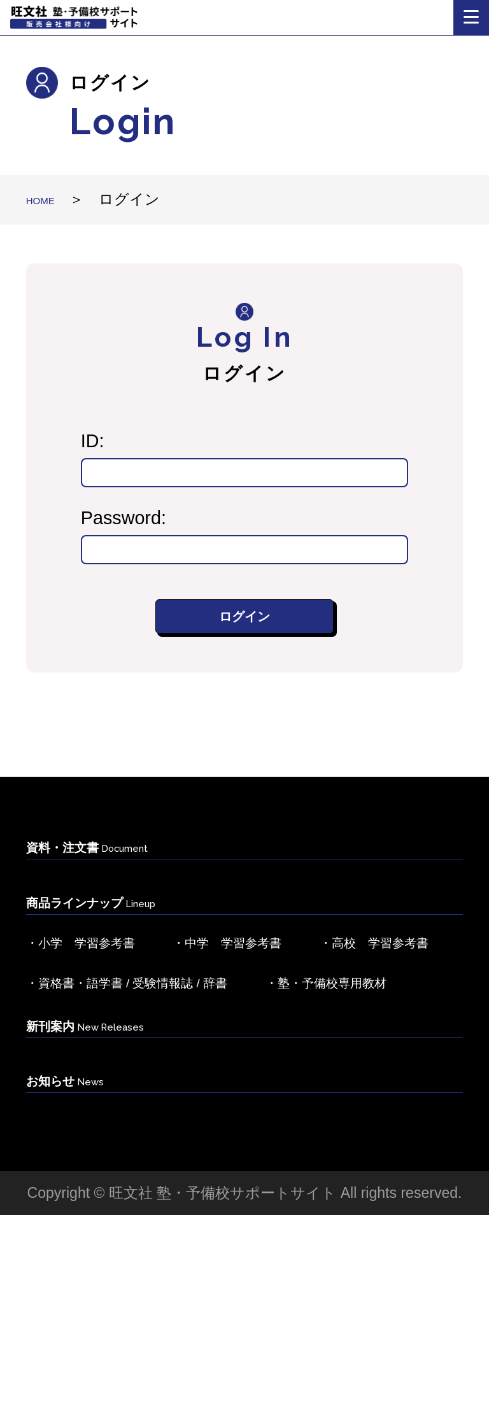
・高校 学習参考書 (109, 1051)
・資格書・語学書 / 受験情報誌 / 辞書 (180, 1102)
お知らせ (86, 1286)
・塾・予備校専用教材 (118, 1153)
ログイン (244, 624)
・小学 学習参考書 (109, 1000)
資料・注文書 (120, 882)
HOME (48, 199)
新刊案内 (115, 1219)
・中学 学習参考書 (313, 1000)
